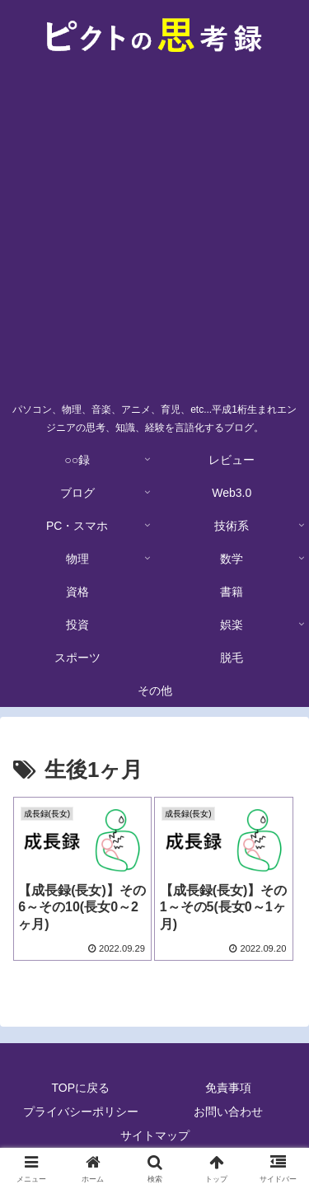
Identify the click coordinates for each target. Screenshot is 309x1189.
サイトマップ (155, 1135)
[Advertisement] (154, 232)
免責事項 (228, 1087)
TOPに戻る (80, 1087)
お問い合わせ (228, 1111)
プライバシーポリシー (80, 1111)
